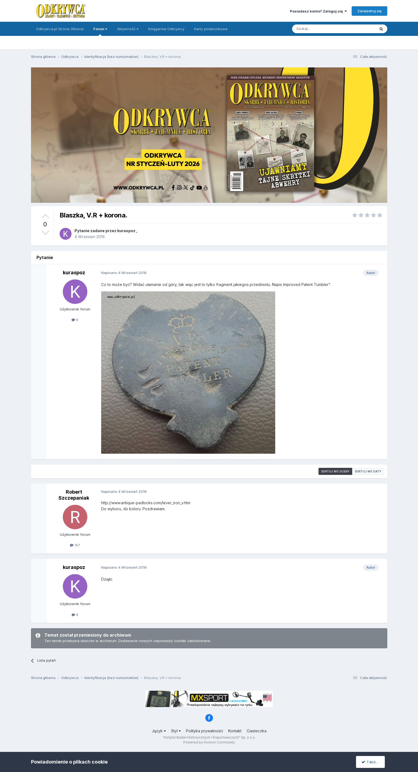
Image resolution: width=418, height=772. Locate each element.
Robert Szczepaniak (73, 495)
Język (159, 731)
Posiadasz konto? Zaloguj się (318, 11)
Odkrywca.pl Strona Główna (59, 29)
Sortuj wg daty (368, 471)
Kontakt (234, 731)
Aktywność (127, 29)
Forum (100, 31)
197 (75, 545)
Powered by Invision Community (209, 742)
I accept (371, 761)
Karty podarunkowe (211, 29)
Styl (176, 731)
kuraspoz (126, 230)
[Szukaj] (320, 28)
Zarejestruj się (369, 11)
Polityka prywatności (204, 731)
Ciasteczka (257, 731)
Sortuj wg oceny (335, 471)
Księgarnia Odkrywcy (166, 29)
